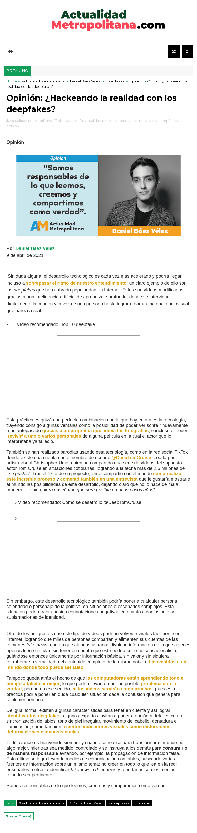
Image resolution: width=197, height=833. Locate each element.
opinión (136, 81)
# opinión (142, 803)
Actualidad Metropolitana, (105, 120)
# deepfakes (118, 803)
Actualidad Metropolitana (43, 81)
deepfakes (115, 81)
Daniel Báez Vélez (85, 81)
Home (11, 81)
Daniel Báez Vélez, (143, 120)
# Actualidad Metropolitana (41, 803)
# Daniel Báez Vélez (86, 803)
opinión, (13, 126)
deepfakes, (168, 120)
